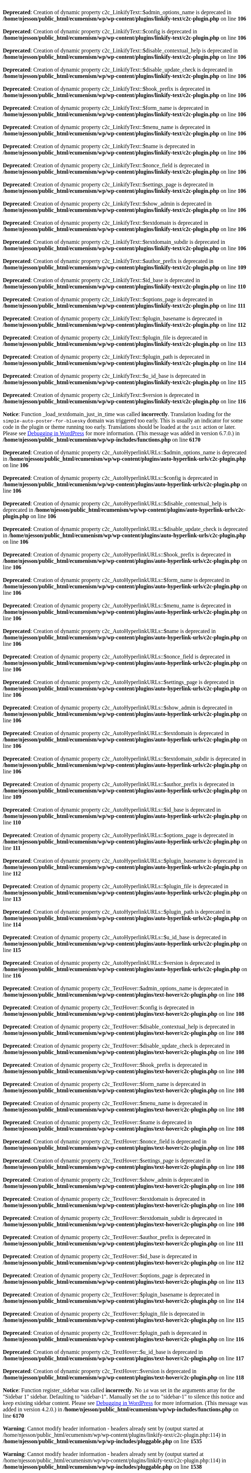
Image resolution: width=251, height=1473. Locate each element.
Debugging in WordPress (55, 433)
